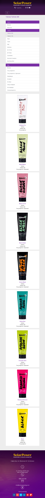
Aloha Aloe (22, 321)
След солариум (11, 84)
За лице (9, 81)
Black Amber (22, 243)
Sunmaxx (9, 47)
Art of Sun (9, 50)
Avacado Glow (22, 360)
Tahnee (9, 30)
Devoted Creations (11, 58)
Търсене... (18, 8)
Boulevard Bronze (22, 399)
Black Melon (22, 164)
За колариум (10, 87)
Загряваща (10, 76)
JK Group (9, 52)
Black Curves (22, 203)
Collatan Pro (22, 125)
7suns (8, 41)
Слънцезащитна (11, 90)
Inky (8, 44)
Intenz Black (22, 282)
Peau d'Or (9, 27)
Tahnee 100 (10, 36)
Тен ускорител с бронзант (14, 73)
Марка (8, 22)
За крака (9, 79)
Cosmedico (10, 55)
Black (22, 439)
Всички (9, 25)
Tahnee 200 (10, 33)
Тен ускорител (11, 70)
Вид (8, 65)
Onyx (8, 38)
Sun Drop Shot (10, 61)
